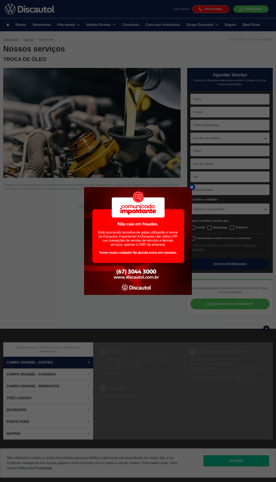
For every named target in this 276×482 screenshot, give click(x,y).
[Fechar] (192, 187)
